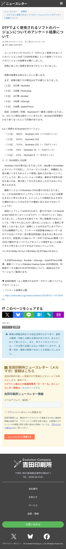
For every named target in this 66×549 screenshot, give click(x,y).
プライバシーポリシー (12, 543)
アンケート (7, 327)
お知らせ (33, 497)
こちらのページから (30, 388)
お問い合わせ (33, 524)
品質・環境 (33, 513)
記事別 (24, 11)
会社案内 (33, 489)
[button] (7, 315)
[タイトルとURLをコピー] (49, 315)
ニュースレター (14, 4)
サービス (33, 505)
